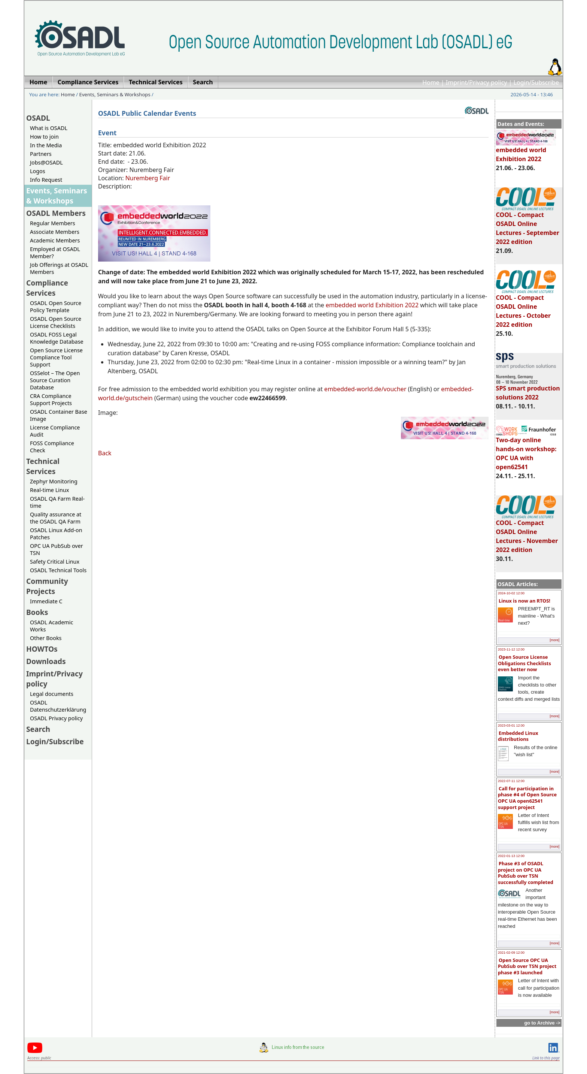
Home (431, 82)
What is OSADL (48, 128)
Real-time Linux (49, 490)
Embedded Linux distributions (518, 736)
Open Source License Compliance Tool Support (56, 357)
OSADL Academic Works (51, 626)
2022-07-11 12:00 (511, 781)
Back (105, 453)
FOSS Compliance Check (52, 447)
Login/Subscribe (536, 82)
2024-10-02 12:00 (511, 593)
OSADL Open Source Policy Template (55, 306)
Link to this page (546, 1058)
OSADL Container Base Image (58, 415)
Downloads (46, 661)
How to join (44, 136)
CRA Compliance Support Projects (51, 399)
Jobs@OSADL (46, 162)
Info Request (46, 179)
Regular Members (52, 223)
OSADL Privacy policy (56, 718)
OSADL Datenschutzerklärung (58, 706)
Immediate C (46, 601)
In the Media (46, 145)
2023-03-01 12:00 (511, 725)
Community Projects (47, 586)
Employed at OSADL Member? (55, 252)
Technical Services (43, 466)
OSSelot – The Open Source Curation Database (55, 380)
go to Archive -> (542, 1023)
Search (38, 729)
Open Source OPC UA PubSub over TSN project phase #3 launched (527, 966)
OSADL (38, 118)
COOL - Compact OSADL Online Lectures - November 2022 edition (527, 533)
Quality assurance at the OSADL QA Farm (55, 518)
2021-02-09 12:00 (511, 952)
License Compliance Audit (55, 431)
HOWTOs (42, 649)
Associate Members (54, 231)
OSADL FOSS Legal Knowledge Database (56, 338)
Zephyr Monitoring (53, 481)
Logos (37, 171)
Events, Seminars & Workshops (114, 94)
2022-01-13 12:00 (511, 856)
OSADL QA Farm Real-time (57, 502)
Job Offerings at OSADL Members (59, 268)
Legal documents (51, 693)
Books (37, 612)
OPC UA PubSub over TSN (56, 549)
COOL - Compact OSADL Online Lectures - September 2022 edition (527, 225)
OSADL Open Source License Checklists (55, 322)
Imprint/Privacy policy (476, 82)
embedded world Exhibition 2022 (526, 151)
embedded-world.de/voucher (365, 389)
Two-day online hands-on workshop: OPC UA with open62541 (526, 450)
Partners (41, 153)
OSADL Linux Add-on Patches (56, 534)
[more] (554, 640)
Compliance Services (47, 288)
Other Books (45, 638)
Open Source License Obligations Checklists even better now (524, 663)
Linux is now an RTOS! (524, 600)
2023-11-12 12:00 (511, 649)
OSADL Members (56, 213)
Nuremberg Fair (147, 178)
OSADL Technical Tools (58, 570)
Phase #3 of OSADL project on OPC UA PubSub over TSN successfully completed (525, 873)
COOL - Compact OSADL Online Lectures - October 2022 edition (526, 308)
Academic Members (55, 240)
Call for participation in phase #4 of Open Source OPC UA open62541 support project (527, 798)
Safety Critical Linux (54, 561)
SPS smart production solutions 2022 (528, 389)
